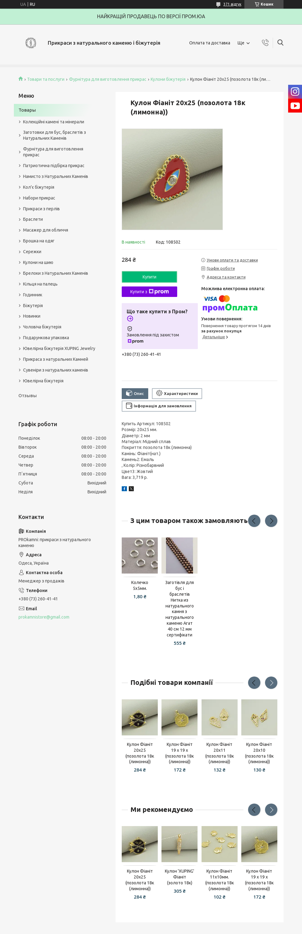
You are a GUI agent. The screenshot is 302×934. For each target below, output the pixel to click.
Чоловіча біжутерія (42, 326)
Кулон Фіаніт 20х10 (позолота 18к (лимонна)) (259, 753)
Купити (150, 276)
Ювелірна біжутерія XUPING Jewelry (59, 348)
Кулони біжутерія (168, 79)
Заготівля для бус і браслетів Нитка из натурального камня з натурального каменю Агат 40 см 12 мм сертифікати (179, 608)
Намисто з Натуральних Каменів (55, 176)
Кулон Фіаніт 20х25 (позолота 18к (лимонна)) (139, 753)
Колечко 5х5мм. (139, 585)
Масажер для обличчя (45, 230)
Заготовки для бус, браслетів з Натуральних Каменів (54, 135)
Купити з (149, 291)
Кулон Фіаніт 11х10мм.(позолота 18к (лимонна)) (219, 880)
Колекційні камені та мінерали (53, 121)
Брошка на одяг (39, 240)
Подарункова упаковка (46, 337)
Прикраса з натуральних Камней (55, 359)
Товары (27, 110)
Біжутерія (33, 305)
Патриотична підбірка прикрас (53, 165)
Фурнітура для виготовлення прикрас (107, 79)
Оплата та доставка (209, 42)
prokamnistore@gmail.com (43, 617)
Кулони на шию (38, 262)
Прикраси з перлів (41, 208)
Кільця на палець (40, 284)
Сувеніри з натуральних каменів (55, 370)
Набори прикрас (39, 197)
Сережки (32, 251)
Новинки (31, 316)
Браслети (33, 219)
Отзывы (27, 395)
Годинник (32, 294)
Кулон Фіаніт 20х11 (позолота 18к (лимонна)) (219, 753)
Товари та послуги (45, 79)
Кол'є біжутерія (38, 187)
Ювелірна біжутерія (43, 380)
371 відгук (232, 4)
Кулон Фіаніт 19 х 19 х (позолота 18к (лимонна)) (179, 753)
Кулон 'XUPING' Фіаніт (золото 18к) (179, 877)
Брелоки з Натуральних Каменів (55, 273)
